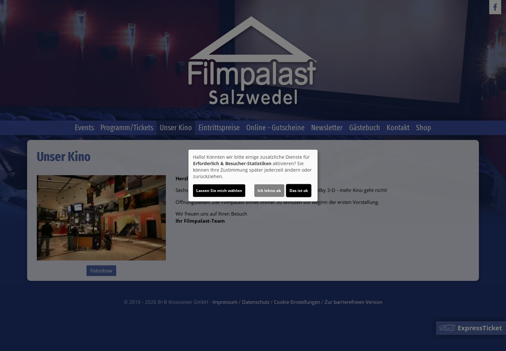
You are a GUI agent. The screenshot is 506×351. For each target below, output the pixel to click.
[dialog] (253, 175)
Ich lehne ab (269, 190)
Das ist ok (298, 190)
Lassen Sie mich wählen (219, 190)
